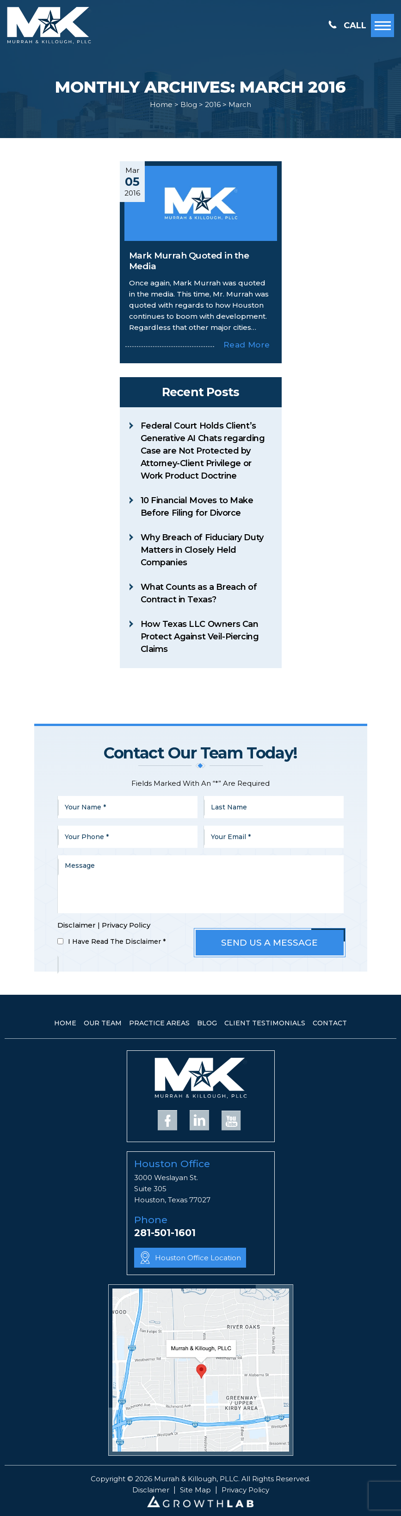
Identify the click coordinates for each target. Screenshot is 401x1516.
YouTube (231, 1120)
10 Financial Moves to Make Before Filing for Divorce (197, 506)
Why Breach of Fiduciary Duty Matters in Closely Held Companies (202, 550)
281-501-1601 (165, 1232)
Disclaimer (76, 925)
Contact (330, 1023)
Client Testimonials (264, 1023)
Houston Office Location (198, 1257)
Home (65, 1023)
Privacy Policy (126, 925)
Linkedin (199, 1120)
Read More (246, 345)
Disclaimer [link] (150, 1489)
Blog (207, 1023)
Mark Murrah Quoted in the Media (189, 261)
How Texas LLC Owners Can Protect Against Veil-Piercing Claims (200, 636)
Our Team (103, 1023)
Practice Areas (159, 1023)
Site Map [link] (195, 1489)
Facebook (167, 1120)
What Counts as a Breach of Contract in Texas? (199, 593)
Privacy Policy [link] (245, 1489)
